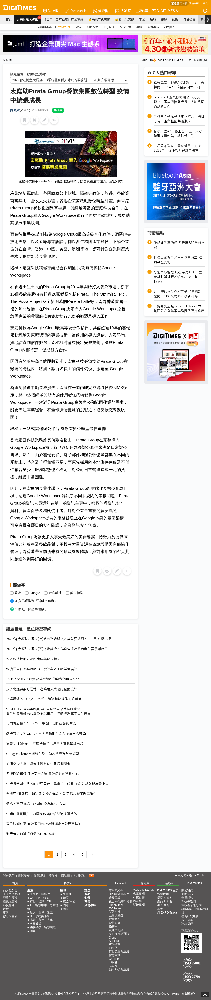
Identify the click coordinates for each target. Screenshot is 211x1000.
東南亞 (67, 894)
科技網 (50, 10)
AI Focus (114, 940)
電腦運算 (114, 944)
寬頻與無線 (116, 930)
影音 (141, 10)
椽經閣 (100, 10)
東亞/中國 (69, 901)
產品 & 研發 (164, 901)
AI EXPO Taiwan (167, 912)
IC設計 (113, 962)
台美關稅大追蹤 (29, 18)
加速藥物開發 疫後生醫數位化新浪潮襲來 (38, 763)
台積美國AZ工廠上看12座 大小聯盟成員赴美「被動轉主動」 (178, 133)
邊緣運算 (114, 897)
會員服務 (187, 897)
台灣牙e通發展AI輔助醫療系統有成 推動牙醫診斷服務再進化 (51, 793)
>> (91, 854)
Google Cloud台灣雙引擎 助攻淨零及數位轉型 (42, 753)
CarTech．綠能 (39, 897)
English (201, 875)
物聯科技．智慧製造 (43, 927)
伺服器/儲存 (45, 27)
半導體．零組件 (40, 894)
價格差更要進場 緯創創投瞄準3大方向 (36, 803)
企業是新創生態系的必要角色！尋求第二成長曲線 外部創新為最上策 (57, 783)
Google (35, 593)
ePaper (169, 27)
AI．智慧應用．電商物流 (42, 906)
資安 (79, 27)
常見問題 (79, 875)
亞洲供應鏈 (116, 915)
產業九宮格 (10, 901)
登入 (205, 3)
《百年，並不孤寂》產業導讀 (63, 19)
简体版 (183, 3)
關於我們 (9, 875)
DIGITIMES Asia (167, 10)
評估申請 (194, 3)
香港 (18, 593)
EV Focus (115, 908)
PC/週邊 (109, 27)
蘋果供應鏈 (124, 19)
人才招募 (187, 920)
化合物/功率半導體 (121, 901)
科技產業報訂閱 (191, 905)
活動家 (123, 10)
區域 (153, 19)
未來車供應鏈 (99, 19)
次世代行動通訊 (119, 933)
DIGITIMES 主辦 (167, 890)
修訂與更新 (10, 916)
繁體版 (175, 3)
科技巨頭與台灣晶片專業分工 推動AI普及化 (178, 259)
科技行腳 (139, 897)
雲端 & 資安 (164, 897)
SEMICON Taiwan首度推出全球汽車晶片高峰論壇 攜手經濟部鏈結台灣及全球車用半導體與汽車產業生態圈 (48, 711)
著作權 (53, 875)
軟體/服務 (64, 27)
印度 (66, 897)
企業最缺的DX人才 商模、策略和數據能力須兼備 (44, 698)
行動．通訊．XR (40, 901)
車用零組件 (116, 890)
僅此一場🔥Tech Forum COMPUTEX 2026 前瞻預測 (174, 60)
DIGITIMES (194, 883)
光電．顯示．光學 (41, 920)
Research (75, 10)
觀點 (175, 19)
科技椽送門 (10, 905)
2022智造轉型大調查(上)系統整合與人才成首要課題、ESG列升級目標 (58, 638)
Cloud (112, 937)
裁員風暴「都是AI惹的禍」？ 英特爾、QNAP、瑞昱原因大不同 (179, 84)
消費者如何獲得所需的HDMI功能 (31, 833)
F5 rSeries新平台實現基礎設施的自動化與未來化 (43, 679)
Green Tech (116, 905)
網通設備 (92, 27)
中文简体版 (185, 875)
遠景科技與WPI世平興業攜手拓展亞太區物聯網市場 (44, 743)
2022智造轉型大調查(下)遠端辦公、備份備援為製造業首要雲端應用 (57, 648)
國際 (66, 905)
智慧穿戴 (114, 955)
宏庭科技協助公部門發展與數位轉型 (33, 658)
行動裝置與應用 (119, 951)
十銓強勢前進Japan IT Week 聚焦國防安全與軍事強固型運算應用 (179, 308)
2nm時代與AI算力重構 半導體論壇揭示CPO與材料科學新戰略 (178, 293)
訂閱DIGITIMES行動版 (194, 910)
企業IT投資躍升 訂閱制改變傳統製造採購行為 (41, 813)
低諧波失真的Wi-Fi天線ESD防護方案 (179, 245)
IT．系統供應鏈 (40, 916)
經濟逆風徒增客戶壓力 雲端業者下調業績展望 (41, 669)
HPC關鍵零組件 (119, 894)
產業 (142, 19)
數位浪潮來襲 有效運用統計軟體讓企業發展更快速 (44, 823)
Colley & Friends (143, 890)
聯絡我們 (187, 923)
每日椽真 (189, 19)
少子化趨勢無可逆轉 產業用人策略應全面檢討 (41, 689)
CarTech (114, 958)
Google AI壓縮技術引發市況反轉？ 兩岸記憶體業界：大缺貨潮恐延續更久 (179, 102)
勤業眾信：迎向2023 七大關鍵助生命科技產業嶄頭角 (46, 733)
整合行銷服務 (190, 916)
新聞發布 (24, 875)
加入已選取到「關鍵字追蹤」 (36, 601)
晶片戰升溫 (10, 890)
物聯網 (113, 926)
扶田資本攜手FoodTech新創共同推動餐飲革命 (41, 723)
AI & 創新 (163, 905)
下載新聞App (189, 930)
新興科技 (114, 911)
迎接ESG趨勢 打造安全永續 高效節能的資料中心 (42, 773)
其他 (160, 908)
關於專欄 (139, 904)
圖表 (33, 931)
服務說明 (39, 875)
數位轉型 (76, 593)
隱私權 (65, 875)
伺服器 (113, 947)
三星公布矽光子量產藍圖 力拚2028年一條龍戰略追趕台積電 (177, 148)
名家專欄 (139, 893)
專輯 (139, 27)
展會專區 (153, 27)
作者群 (137, 901)
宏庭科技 (55, 593)
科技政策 (35, 923)
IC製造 (113, 965)
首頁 (9, 19)
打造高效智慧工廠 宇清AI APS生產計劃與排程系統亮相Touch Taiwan (178, 277)
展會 (6, 908)
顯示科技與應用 (119, 969)
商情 (203, 19)
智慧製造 (114, 919)
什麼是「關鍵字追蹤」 (31, 609)
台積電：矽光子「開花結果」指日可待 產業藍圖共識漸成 (179, 118)
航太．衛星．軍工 (41, 912)
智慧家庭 (114, 922)
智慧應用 (163, 894)
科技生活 (125, 27)
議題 (164, 19)
